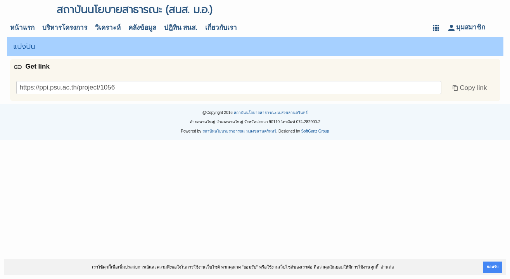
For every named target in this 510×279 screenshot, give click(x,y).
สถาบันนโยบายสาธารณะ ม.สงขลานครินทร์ (271, 112)
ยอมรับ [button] (492, 267)
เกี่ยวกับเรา (221, 27)
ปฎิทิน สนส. (180, 27)
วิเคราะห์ (108, 27)
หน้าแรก (22, 27)
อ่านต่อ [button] (387, 267)
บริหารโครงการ (64, 27)
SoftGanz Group (315, 131)
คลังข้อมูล (142, 27)
